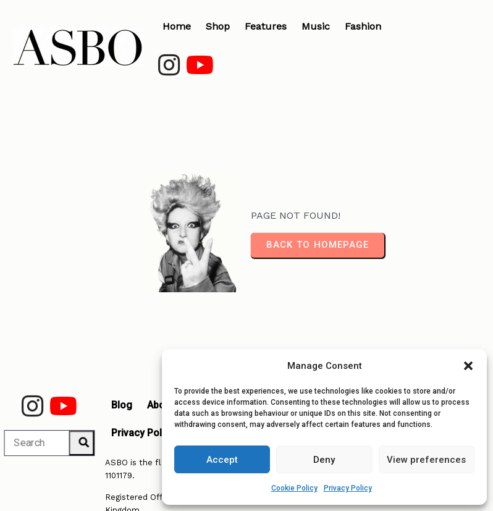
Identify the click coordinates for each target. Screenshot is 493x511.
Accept (222, 459)
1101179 (118, 462)
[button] (468, 366)
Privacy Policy (348, 488)
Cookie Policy (294, 488)
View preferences (426, 459)
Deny (324, 459)
